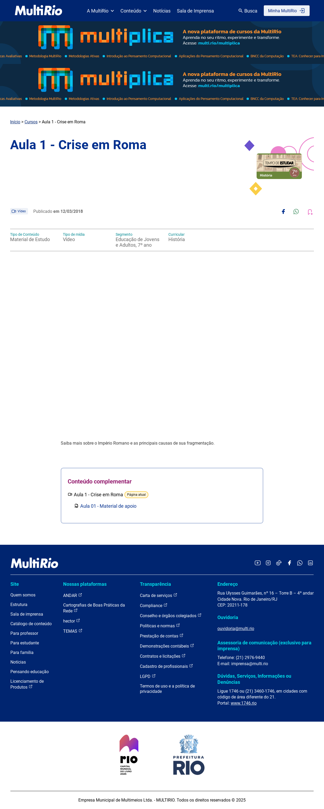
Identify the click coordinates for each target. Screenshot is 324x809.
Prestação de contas (162, 636)
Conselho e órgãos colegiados (171, 615)
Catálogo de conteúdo (31, 623)
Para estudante (24, 642)
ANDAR (72, 595)
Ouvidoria (227, 617)
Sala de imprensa (26, 614)
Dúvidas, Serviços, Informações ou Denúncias (254, 679)
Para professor (24, 633)
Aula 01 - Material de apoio (108, 506)
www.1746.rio (244, 703)
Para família (22, 652)
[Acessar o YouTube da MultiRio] (257, 563)
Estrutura (18, 604)
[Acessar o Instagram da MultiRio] (268, 563)
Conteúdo (133, 11)
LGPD (148, 676)
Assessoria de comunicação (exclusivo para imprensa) (264, 645)
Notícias (162, 11)
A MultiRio (100, 11)
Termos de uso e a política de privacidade (167, 689)
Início (15, 121)
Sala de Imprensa (195, 11)
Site (14, 584)
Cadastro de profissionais (166, 666)
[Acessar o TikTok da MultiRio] (279, 563)
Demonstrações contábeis (167, 646)
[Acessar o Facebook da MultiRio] (289, 563)
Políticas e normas (160, 625)
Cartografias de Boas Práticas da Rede (94, 608)
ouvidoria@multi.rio (235, 628)
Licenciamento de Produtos (27, 684)
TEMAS (73, 631)
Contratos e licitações (163, 656)
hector (71, 621)
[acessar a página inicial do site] (38, 11)
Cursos (31, 121)
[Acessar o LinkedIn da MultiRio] (310, 563)
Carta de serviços (158, 595)
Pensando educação (29, 671)
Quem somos (22, 594)
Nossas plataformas (85, 584)
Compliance (154, 605)
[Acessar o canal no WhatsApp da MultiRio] (300, 563)
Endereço (227, 584)
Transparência (155, 584)
